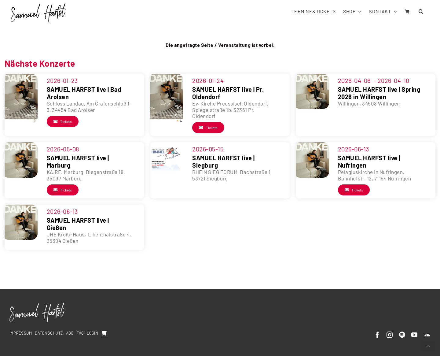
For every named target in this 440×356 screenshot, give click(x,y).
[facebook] (377, 335)
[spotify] (402, 335)
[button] (421, 11)
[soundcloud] (427, 335)
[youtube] (414, 335)
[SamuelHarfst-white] (36, 305)
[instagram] (390, 335)
